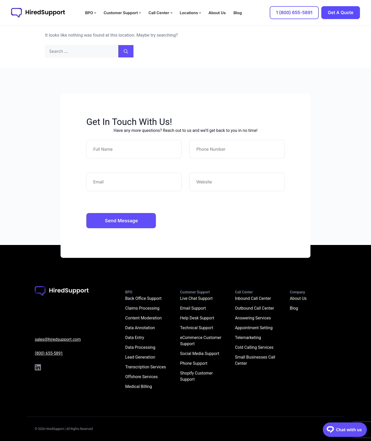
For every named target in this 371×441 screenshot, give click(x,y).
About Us (217, 12)
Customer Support (121, 12)
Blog (237, 12)
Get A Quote (340, 12)
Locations (189, 12)
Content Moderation (143, 318)
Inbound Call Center (253, 298)
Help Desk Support (197, 318)
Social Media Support (199, 353)
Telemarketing (248, 337)
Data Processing (140, 347)
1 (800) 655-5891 (294, 12)
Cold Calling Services (254, 347)
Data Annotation (140, 327)
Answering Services (253, 318)
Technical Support (196, 327)
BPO (89, 12)
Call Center (158, 12)
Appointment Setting (254, 327)
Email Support (193, 308)
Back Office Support (143, 298)
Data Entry (134, 337)
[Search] (125, 51)
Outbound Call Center (254, 308)
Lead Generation (140, 357)
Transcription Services (145, 366)
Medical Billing (138, 386)
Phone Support (193, 363)
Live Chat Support (196, 298)
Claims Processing (142, 308)
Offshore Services (141, 376)
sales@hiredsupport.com (58, 339)
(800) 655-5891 (49, 353)
